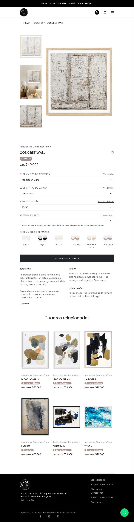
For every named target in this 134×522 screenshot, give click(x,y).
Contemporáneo (42, 146)
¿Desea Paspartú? (30, 215)
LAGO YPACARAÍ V (61, 379)
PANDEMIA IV (59, 446)
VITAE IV (88, 446)
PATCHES (25, 446)
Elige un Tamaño (29, 201)
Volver (26, 23)
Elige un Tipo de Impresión (35, 174)
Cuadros (38, 22)
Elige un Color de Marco (34, 232)
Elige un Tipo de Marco (33, 187)
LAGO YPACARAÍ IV (30, 379)
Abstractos (26, 146)
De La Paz (41, 512)
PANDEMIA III (90, 379)
